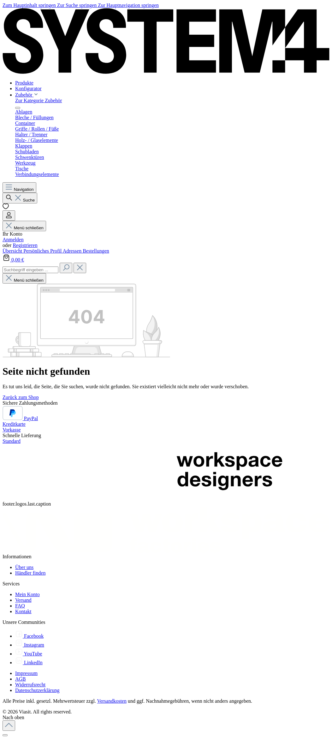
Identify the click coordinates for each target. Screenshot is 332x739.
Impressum (26, 673)
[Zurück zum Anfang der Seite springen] (9, 725)
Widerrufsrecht (30, 684)
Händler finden (30, 573)
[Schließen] (5, 735)
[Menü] (19, 187)
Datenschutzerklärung (37, 690)
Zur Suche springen (77, 5)
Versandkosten (112, 701)
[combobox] (30, 270)
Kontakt (23, 611)
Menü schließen (24, 228)
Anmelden (13, 239)
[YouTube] (28, 653)
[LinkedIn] (29, 662)
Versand (23, 600)
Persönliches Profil (42, 251)
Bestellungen (96, 251)
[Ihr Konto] (9, 215)
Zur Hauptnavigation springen (128, 5)
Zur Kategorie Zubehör (38, 100)
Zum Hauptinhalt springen (30, 5)
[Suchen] (20, 198)
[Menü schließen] (17, 108)
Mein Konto (27, 594)
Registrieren (25, 245)
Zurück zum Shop (21, 397)
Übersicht (13, 251)
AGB (20, 679)
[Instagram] (29, 645)
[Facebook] (29, 636)
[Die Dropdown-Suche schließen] (80, 268)
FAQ (20, 605)
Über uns (24, 567)
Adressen (73, 251)
